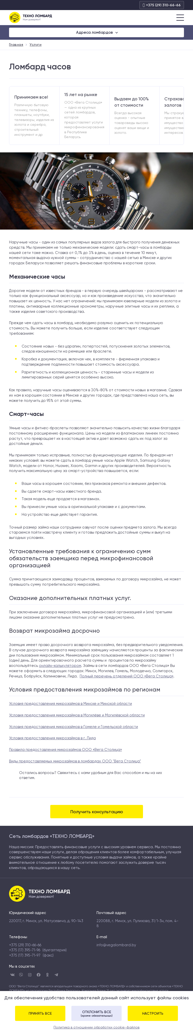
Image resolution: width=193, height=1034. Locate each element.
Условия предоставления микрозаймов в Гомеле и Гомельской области (73, 726)
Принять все (40, 1013)
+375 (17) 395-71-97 (24, 955)
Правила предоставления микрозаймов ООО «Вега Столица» (65, 749)
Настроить (152, 1013)
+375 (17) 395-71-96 (24, 950)
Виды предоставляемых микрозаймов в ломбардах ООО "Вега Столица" (75, 761)
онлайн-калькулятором (60, 665)
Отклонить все (96, 1013)
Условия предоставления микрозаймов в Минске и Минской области (70, 703)
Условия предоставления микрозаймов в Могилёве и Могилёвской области (77, 715)
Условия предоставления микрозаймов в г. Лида (52, 738)
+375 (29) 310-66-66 (162, 5)
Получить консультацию (96, 811)
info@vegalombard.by (116, 945)
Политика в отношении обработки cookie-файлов (96, 1027)
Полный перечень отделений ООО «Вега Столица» (126, 676)
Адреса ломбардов (95, 32)
